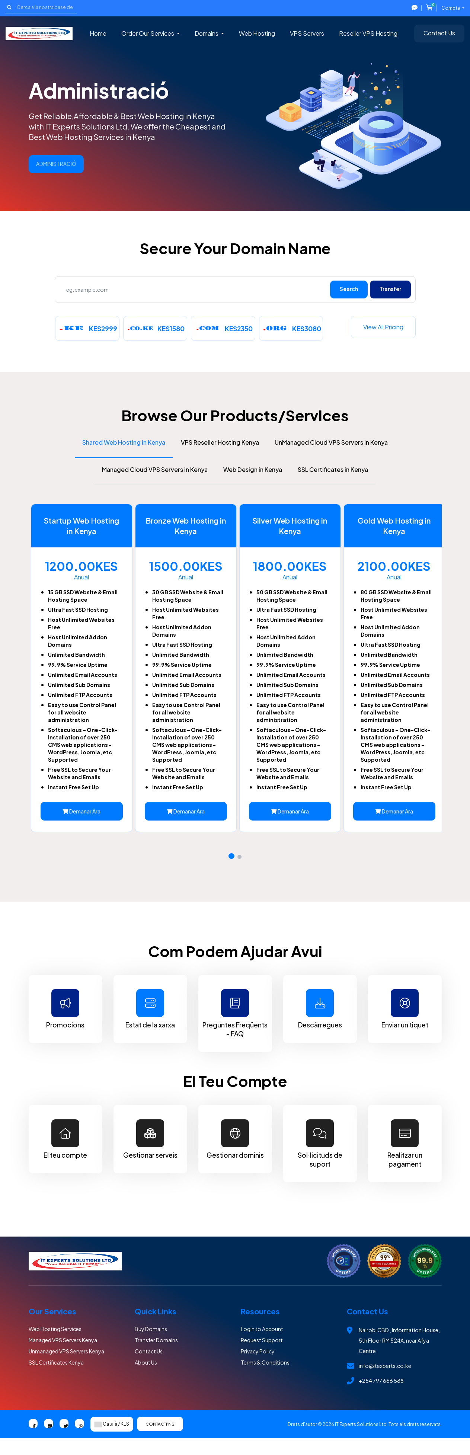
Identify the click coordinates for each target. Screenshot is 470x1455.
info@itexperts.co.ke (385, 1381)
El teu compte (65, 1155)
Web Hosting (257, 33)
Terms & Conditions (265, 1378)
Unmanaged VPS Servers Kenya (66, 1367)
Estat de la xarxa (150, 1024)
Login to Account (262, 1345)
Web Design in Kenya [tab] (252, 465)
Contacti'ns (162, 1440)
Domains (207, 33)
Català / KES (112, 1441)
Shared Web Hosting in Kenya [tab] (123, 438)
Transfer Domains (156, 1356)
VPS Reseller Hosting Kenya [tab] (220, 438)
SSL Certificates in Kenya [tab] (333, 465)
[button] (231, 870)
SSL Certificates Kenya (56, 1378)
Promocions (65, 1024)
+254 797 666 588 (381, 1396)
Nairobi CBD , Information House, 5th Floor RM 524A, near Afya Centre (399, 1356)
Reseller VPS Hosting (368, 33)
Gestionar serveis (150, 1155)
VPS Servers (307, 33)
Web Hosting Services (55, 1345)
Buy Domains (151, 1345)
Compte (451, 8)
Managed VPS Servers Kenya (63, 1356)
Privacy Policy (258, 1367)
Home (98, 33)
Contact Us (439, 33)
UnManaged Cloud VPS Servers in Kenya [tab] (331, 438)
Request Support (262, 1356)
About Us (146, 1378)
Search (349, 288)
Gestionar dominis (235, 1155)
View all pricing (383, 327)
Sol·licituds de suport (320, 1159)
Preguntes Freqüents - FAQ (235, 1028)
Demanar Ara (78, 824)
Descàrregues (320, 1024)
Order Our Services (148, 33)
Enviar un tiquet (405, 1024)
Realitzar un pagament (405, 1159)
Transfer (390, 288)
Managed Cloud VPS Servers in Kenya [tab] (155, 465)
